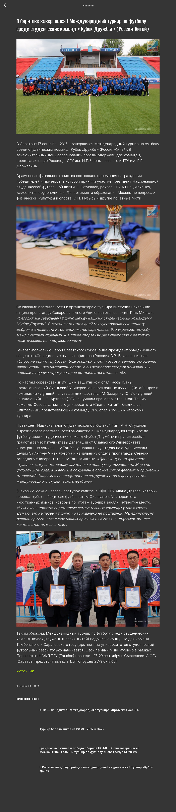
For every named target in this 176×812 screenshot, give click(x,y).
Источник (32, 680)
